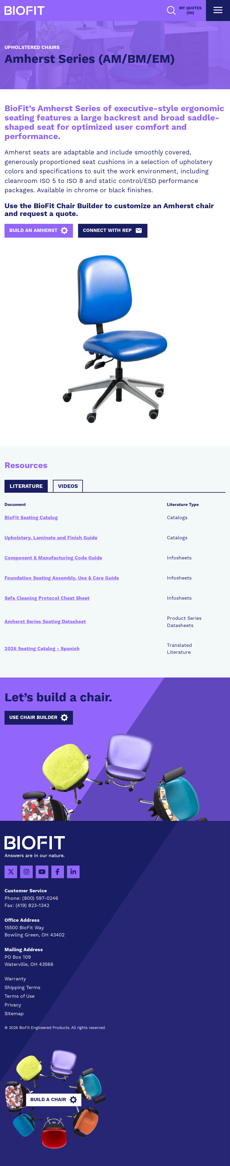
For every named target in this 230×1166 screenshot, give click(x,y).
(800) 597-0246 (40, 898)
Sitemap (14, 1013)
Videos (68, 486)
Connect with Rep (112, 230)
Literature (26, 486)
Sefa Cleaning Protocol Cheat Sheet (47, 598)
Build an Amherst (38, 230)
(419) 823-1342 (32, 905)
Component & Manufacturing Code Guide (53, 558)
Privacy (13, 1005)
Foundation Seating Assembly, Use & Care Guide (62, 578)
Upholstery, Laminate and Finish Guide (51, 538)
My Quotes (190, 11)
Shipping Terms (22, 987)
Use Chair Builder (38, 717)
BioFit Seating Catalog (31, 518)
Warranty (15, 979)
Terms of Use (20, 996)
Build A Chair (53, 1100)
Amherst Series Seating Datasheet (45, 622)
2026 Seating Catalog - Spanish (42, 649)
